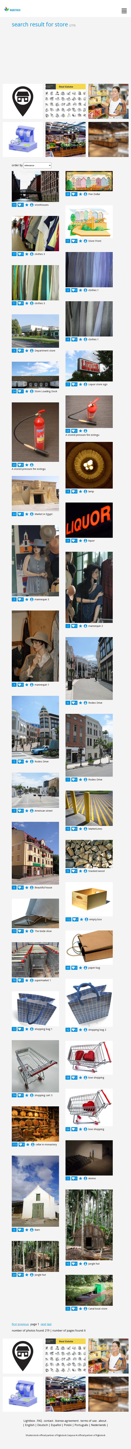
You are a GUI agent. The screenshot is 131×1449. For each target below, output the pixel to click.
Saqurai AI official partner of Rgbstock (86, 1435)
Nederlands (98, 1425)
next (43, 1324)
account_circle (32, 205)
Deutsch (42, 1425)
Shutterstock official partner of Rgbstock (46, 1435)
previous (23, 1324)
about (102, 1421)
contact (48, 1421)
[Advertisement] (65, 55)
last (49, 1324)
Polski (68, 1425)
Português (81, 1425)
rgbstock (12, 9)
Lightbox (29, 1421)
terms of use (89, 1421)
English (29, 1425)
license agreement (67, 1421)
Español (56, 1425)
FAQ (39, 1421)
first (14, 1324)
